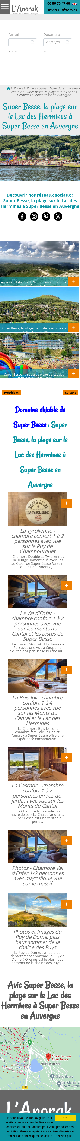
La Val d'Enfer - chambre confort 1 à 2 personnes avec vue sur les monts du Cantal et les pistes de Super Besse (37, 625)
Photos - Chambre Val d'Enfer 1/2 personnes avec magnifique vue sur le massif (37, 875)
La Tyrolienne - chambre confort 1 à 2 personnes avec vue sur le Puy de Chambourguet (37, 541)
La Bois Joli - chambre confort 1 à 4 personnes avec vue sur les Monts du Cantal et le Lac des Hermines (37, 710)
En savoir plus (63, 1136)
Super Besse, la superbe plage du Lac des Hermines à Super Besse (34, 376)
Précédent (11, 392)
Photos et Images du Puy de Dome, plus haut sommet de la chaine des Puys (37, 939)
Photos (18, 88)
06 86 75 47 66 (58, 3)
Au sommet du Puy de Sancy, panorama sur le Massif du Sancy (34, 283)
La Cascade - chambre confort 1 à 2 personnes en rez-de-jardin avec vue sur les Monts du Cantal (37, 795)
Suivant (70, 392)
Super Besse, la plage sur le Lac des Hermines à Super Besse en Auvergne (47, 93)
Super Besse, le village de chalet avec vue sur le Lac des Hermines (34, 329)
